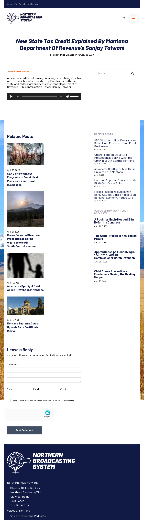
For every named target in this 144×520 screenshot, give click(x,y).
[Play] (11, 96)
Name (10, 300)
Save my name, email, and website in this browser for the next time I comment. (43, 311)
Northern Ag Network (20, 432)
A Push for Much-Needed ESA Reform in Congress (114, 221)
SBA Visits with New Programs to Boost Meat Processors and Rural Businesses (115, 143)
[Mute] (67, 96)
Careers (12, 445)
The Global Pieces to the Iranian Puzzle (115, 237)
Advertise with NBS (19, 441)
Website (64, 300)
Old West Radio (19, 407)
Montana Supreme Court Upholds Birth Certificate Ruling (62, 232)
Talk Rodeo (17, 412)
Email (36, 300)
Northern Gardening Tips (26, 403)
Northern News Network (22, 393)
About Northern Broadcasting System (30, 449)
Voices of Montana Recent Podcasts (112, 212)
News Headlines (19, 71)
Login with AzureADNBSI (22, 499)
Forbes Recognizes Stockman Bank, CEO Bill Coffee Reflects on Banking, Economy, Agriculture (115, 194)
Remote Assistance (19, 477)
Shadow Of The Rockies (25, 399)
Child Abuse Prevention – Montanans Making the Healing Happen (114, 274)
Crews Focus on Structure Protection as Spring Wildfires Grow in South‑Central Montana (114, 157)
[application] (44, 96)
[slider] (39, 96)
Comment (12, 275)
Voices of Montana (18, 421)
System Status (16, 472)
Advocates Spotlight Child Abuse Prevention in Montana (23, 238)
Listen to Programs (19, 436)
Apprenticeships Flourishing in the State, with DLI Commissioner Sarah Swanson (114, 255)
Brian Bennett (67, 54)
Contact (12, 468)
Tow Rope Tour (19, 416)
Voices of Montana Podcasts (28, 427)
